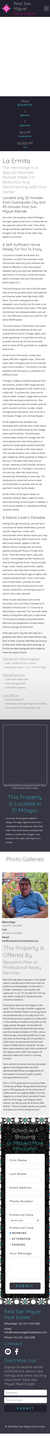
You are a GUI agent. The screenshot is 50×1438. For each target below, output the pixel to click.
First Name (18, 1160)
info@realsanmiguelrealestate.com (25, 1336)
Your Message (21, 1254)
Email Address (21, 1188)
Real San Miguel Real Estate (29, 1430)
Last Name (18, 1174)
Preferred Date (21, 1215)
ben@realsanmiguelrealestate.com (20, 940)
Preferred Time (22, 1228)
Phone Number (21, 1201)
